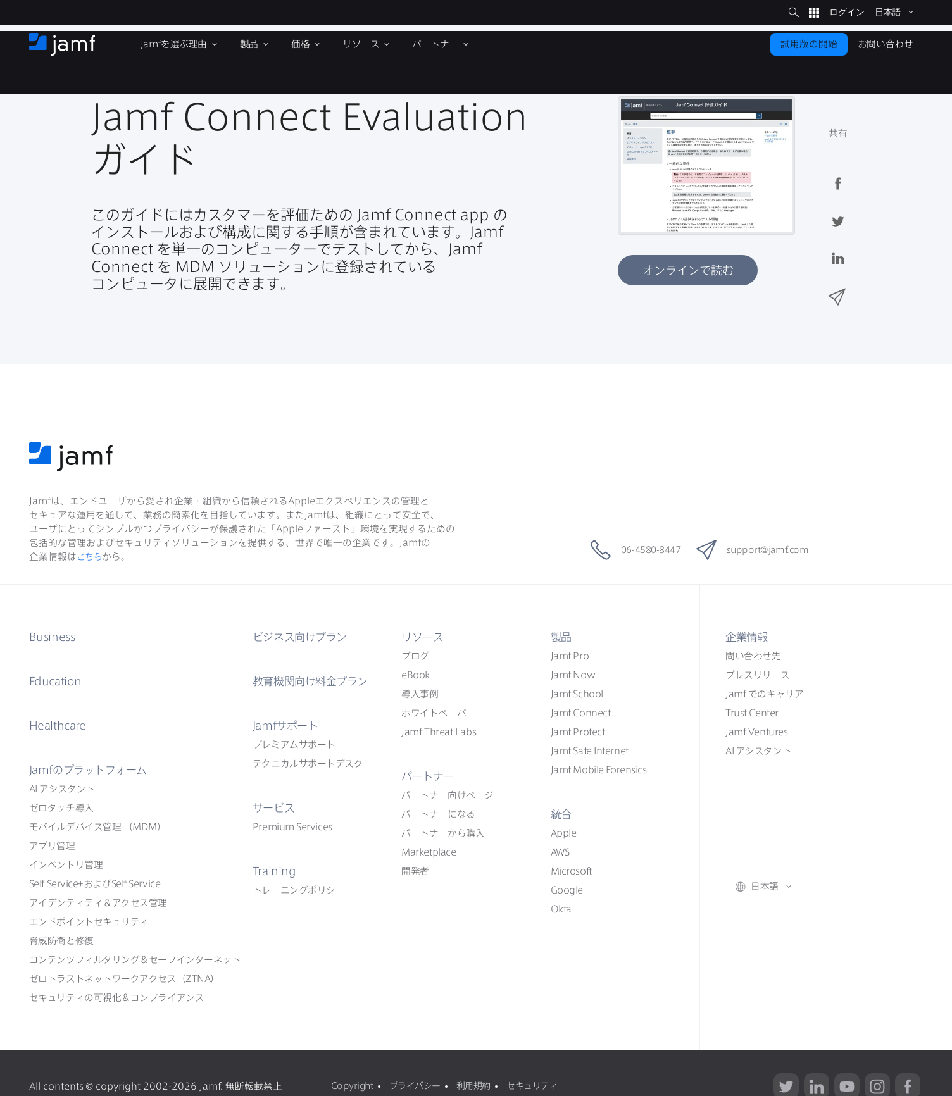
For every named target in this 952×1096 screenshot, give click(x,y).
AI (62, 789)
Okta (561, 909)
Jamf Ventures (756, 732)
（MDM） (97, 826)
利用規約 (478, 1086)
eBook (415, 675)
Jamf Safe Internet (590, 751)
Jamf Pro (570, 656)
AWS (560, 852)
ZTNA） (124, 978)
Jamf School (577, 694)
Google (567, 890)
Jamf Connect (581, 713)
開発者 (415, 871)
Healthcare (60, 725)
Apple (564, 833)
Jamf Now (573, 675)
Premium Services (292, 826)
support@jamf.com (762, 550)
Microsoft (571, 871)
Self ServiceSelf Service (94, 883)
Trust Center (752, 713)
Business (53, 636)
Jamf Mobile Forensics (599, 770)
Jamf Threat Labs (438, 732)
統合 (562, 813)
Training (275, 870)
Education (57, 681)
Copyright (351, 1086)
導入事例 (419, 694)
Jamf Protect (578, 732)
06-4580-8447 (628, 550)
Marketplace (428, 852)
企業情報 (747, 636)
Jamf (92, 769)
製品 (562, 636)
